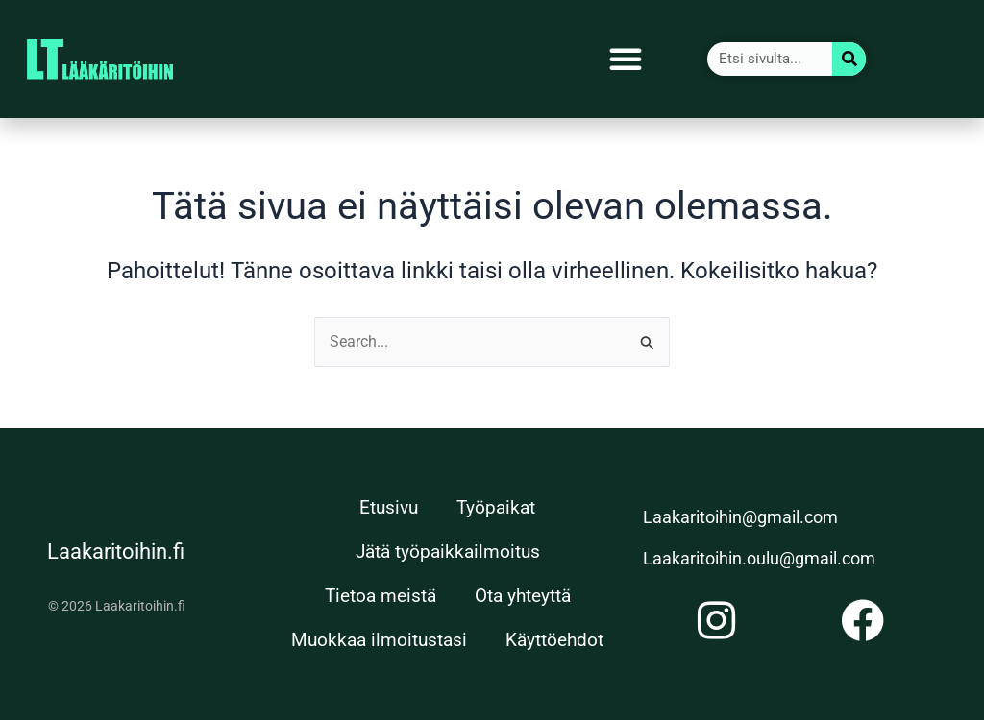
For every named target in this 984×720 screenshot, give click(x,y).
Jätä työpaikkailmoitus (448, 551)
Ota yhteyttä (523, 596)
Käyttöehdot (554, 640)
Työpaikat (495, 507)
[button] (626, 58)
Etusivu (388, 507)
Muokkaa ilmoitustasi (379, 640)
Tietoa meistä (380, 596)
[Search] (849, 59)
